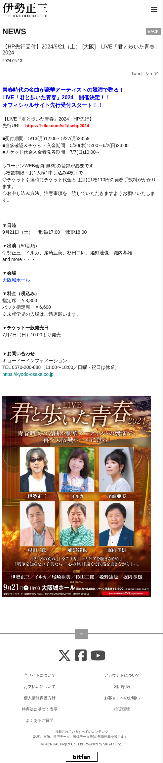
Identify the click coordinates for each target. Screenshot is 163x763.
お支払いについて (40, 686)
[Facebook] (81, 655)
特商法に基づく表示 (40, 709)
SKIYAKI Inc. (112, 744)
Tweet (137, 73)
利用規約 (122, 686)
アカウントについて (122, 675)
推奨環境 (122, 709)
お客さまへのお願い (122, 698)
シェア (151, 73)
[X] (64, 655)
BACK (153, 31)
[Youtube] (98, 655)
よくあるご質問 (40, 720)
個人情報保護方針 (40, 698)
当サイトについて (40, 675)
